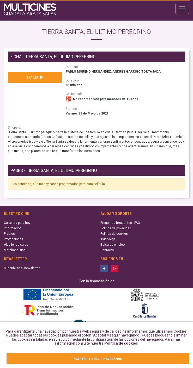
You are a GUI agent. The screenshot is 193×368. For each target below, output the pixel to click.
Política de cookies (121, 343)
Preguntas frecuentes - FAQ (120, 223)
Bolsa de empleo (112, 244)
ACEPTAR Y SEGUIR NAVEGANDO (98, 359)
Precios (9, 234)
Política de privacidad (115, 228)
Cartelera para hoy (17, 223)
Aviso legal (108, 239)
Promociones (13, 239)
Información (12, 228)
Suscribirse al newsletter (22, 268)
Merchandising (15, 250)
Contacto (107, 250)
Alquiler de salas (16, 244)
